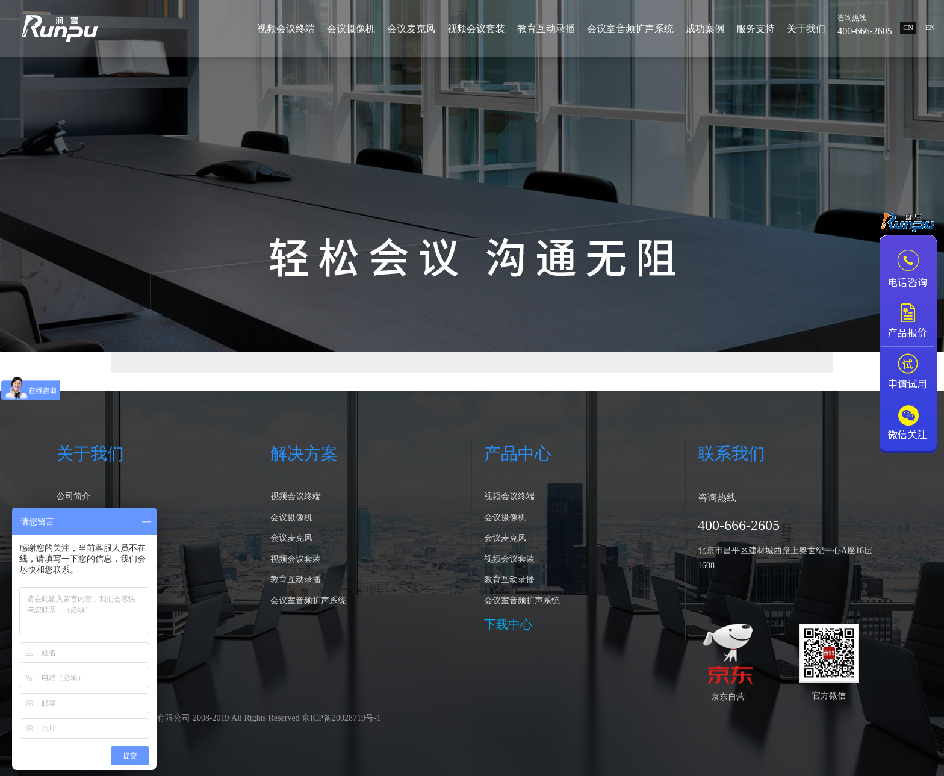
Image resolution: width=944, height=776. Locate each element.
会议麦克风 (411, 28)
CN (908, 27)
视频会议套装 (476, 28)
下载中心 (508, 624)
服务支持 (755, 28)
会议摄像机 (351, 28)
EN (930, 27)
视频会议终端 (286, 28)
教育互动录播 (546, 28)
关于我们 (806, 28)
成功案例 (705, 28)
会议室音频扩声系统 (630, 28)
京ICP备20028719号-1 (341, 717)
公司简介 (73, 496)
